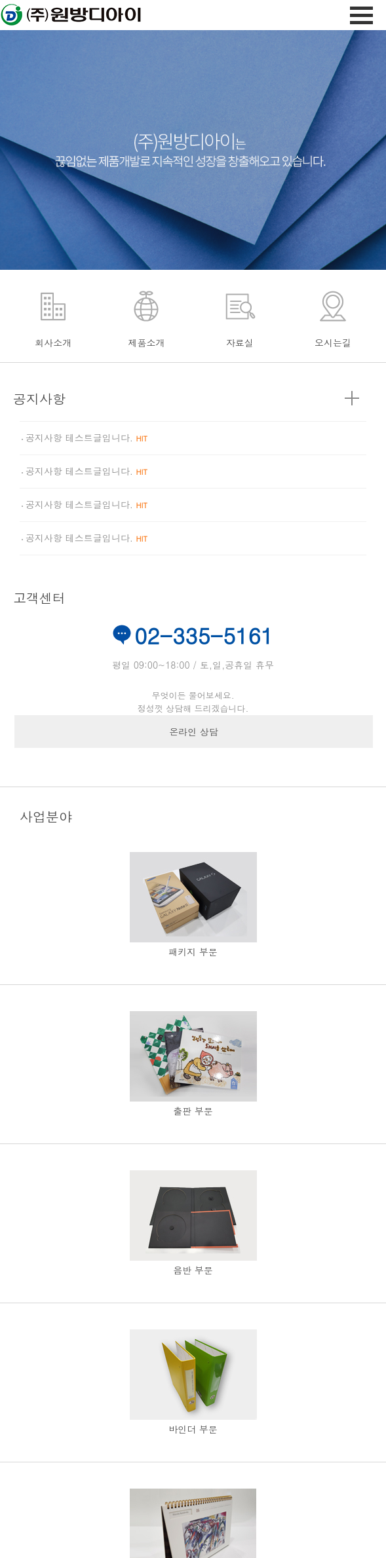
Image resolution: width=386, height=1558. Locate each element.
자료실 (240, 342)
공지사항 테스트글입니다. (86, 437)
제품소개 (146, 342)
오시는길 (333, 342)
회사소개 (53, 342)
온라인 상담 (193, 731)
